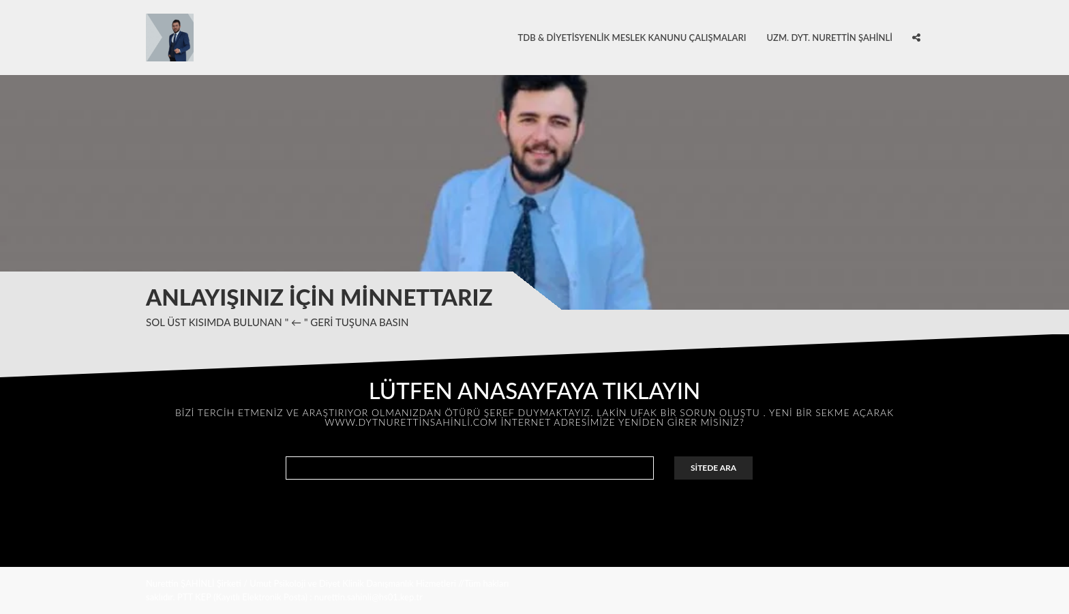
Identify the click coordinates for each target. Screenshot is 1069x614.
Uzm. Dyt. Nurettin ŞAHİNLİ (829, 37)
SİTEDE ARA (713, 468)
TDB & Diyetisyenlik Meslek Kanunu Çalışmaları (632, 37)
